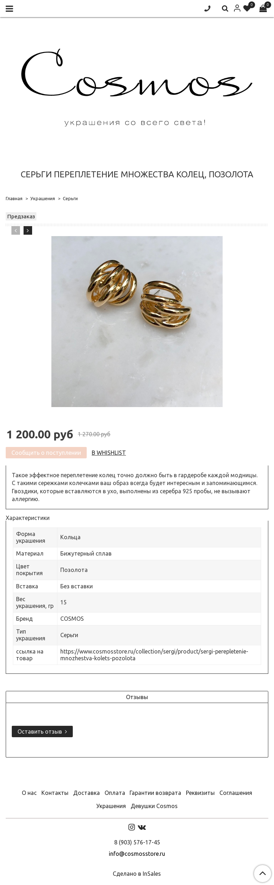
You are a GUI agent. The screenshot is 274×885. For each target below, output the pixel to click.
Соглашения (235, 793)
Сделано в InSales (137, 873)
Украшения (42, 198)
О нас (29, 793)
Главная (14, 198)
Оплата (115, 793)
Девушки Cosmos (154, 806)
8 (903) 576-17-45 (137, 842)
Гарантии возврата (155, 793)
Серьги (70, 198)
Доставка (86, 793)
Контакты (54, 793)
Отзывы (137, 697)
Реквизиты (200, 793)
